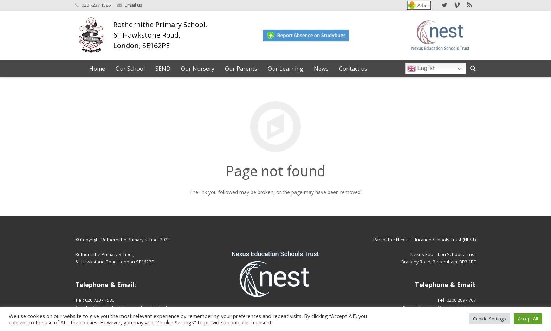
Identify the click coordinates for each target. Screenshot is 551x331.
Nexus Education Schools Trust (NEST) (436, 240)
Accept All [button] (528, 319)
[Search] (473, 68)
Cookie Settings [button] (489, 319)
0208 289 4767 (461, 300)
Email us (133, 5)
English (421, 68)
